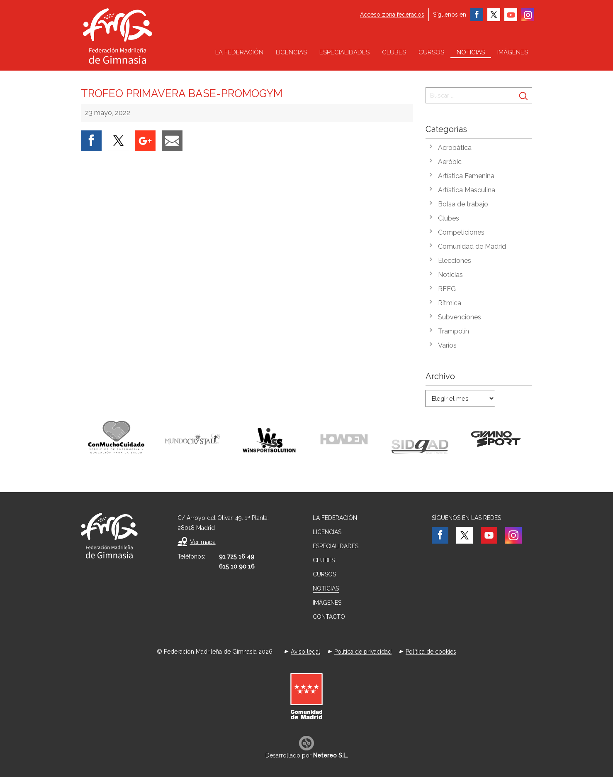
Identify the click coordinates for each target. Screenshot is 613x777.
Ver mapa (203, 542)
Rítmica (449, 303)
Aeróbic (450, 162)
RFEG (447, 289)
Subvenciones (459, 317)
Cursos (431, 52)
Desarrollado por (306, 755)
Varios (447, 345)
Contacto (329, 616)
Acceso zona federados (392, 14)
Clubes (394, 52)
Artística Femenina (466, 176)
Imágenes (512, 52)
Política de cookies (431, 651)
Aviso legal (305, 651)
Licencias (291, 52)
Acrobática (455, 148)
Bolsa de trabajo (463, 204)
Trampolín (453, 331)
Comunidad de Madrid (472, 246)
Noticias (471, 52)
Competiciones (461, 232)
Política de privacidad (363, 651)
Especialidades (344, 52)
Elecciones (454, 261)
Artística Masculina (466, 190)
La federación (239, 52)
